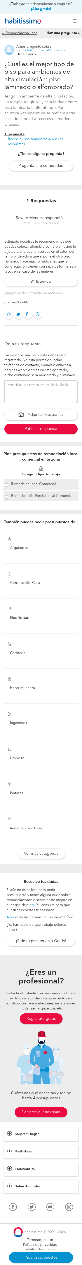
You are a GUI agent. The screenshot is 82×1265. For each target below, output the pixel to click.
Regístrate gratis (41, 1019)
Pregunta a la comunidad (41, 166)
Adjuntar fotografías (41, 415)
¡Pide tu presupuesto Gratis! (41, 941)
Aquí (10, 917)
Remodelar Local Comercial (33, 484)
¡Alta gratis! (41, 9)
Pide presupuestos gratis (41, 1112)
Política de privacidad (40, 1245)
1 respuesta (14, 134)
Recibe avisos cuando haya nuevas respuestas (35, 141)
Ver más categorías (41, 854)
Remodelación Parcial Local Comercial (42, 496)
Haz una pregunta (62, 33)
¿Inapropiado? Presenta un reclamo (33, 293)
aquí (33, 905)
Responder (41, 281)
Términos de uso (40, 1240)
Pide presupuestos (41, 1258)
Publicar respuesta (41, 429)
